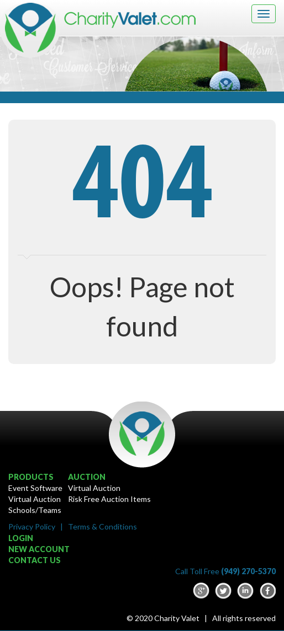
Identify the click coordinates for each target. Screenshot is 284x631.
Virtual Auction (34, 499)
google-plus (201, 590)
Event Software (35, 488)
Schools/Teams (34, 510)
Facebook (267, 590)
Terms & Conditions (102, 526)
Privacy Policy (31, 526)
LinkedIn (245, 590)
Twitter (223, 590)
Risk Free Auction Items (109, 499)
